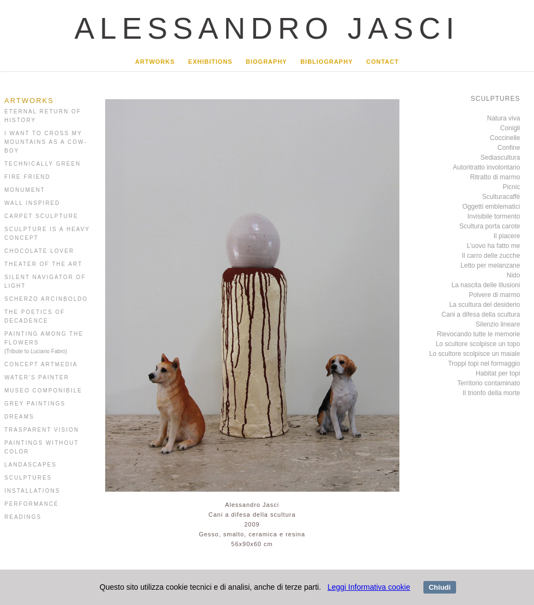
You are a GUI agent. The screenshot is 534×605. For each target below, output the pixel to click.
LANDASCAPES (30, 465)
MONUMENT (24, 190)
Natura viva (503, 118)
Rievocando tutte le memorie (478, 334)
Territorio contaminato (488, 383)
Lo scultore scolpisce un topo (478, 344)
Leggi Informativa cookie (368, 587)
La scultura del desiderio (484, 304)
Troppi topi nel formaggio (484, 363)
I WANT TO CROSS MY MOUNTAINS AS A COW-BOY (45, 142)
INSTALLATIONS (32, 491)
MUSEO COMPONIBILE (43, 391)
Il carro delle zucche (491, 255)
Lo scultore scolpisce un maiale (474, 354)
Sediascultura (500, 157)
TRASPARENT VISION (41, 430)
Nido (513, 275)
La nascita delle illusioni (485, 285)
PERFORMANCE (31, 504)
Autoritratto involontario (486, 167)
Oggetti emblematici (491, 206)
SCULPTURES (28, 478)
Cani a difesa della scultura (480, 314)
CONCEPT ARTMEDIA (40, 364)
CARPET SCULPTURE (41, 216)
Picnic (511, 187)
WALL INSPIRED (32, 203)
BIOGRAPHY (266, 61)
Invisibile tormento (494, 216)
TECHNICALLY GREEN (42, 164)
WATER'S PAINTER (36, 377)
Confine (508, 148)
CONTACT (382, 61)
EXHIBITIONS (210, 61)
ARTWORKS (155, 61)
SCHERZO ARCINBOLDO (46, 299)
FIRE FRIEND (27, 177)
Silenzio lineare (498, 324)
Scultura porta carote (489, 226)
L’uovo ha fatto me (493, 246)
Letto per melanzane (490, 265)
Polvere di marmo (494, 295)
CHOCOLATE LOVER (39, 251)
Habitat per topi (498, 373)
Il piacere (507, 236)
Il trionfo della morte (491, 393)
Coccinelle (505, 138)
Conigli (510, 128)
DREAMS (19, 417)
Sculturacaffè (501, 197)
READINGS (22, 517)
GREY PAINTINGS (34, 404)
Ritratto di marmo (495, 177)
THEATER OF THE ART (43, 264)
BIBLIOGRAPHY (326, 61)
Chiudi (440, 587)
